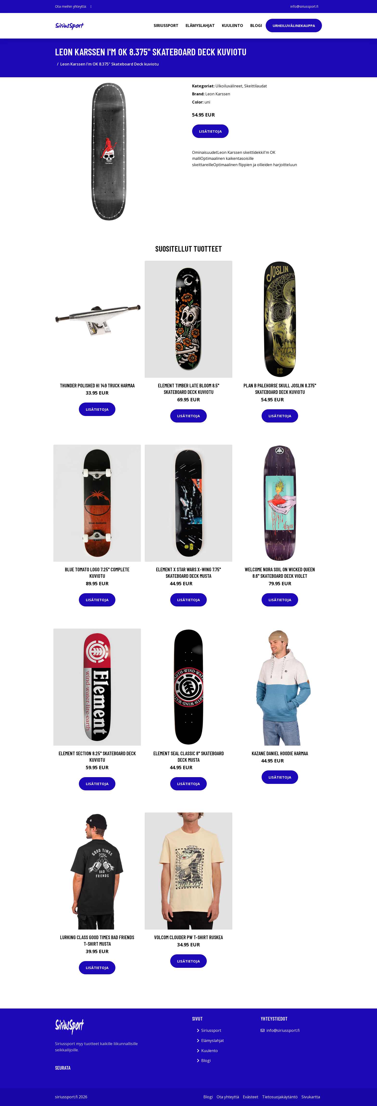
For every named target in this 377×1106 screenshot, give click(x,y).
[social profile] (91, 6)
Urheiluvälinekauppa (294, 25)
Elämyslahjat (200, 25)
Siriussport (166, 25)
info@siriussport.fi (304, 6)
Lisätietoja (210, 131)
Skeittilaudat (255, 86)
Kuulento (232, 25)
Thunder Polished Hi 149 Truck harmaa (97, 385)
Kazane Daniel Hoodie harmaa (280, 753)
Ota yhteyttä (228, 1096)
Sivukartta (311, 1096)
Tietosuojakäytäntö (280, 1096)
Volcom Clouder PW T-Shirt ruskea (188, 937)
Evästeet (250, 1096)
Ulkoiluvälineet (228, 86)
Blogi (256, 25)
